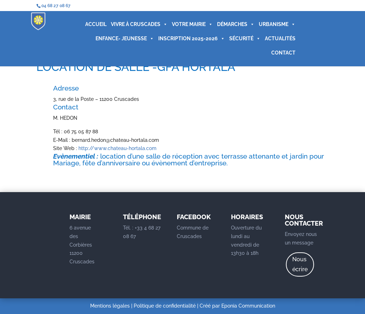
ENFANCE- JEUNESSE (125, 38)
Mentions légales (110, 306)
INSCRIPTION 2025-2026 (191, 38)
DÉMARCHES (236, 24)
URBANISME (277, 24)
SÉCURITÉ (245, 38)
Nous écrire (300, 264)
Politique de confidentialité (165, 306)
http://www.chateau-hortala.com (117, 148)
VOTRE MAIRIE (192, 24)
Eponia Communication (248, 306)
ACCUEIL (96, 24)
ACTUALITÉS (280, 38)
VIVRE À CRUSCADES (139, 24)
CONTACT (283, 53)
